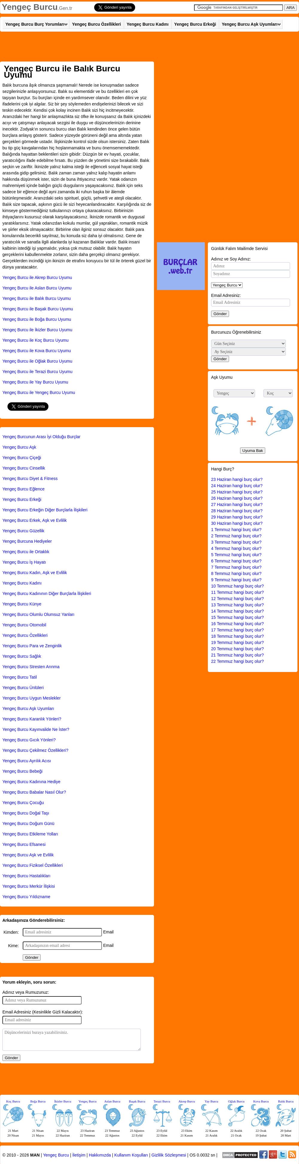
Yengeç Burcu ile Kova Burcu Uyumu (36, 350)
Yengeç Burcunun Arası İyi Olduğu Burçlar (41, 436)
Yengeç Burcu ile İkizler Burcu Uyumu (37, 329)
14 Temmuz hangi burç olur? (237, 611)
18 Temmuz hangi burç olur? (237, 636)
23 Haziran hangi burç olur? (237, 479)
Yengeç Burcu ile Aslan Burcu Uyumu (36, 288)
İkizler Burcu (62, 1101)
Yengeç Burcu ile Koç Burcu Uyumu (35, 340)
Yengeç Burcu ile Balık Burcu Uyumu (36, 298)
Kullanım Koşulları (131, 1155)
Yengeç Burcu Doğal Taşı (25, 813)
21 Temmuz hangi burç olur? (237, 655)
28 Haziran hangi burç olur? (237, 510)
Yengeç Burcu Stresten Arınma (31, 666)
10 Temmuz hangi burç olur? (237, 586)
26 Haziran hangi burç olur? (237, 498)
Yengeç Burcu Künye (21, 604)
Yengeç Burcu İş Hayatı (24, 562)
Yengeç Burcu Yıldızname (26, 896)
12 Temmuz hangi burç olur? (237, 598)
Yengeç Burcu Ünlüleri (23, 687)
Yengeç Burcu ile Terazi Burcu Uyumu (37, 371)
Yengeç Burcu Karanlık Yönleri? (31, 719)
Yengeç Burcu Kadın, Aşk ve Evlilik (34, 572)
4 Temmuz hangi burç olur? (236, 548)
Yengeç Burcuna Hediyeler (27, 541)
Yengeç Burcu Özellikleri (96, 24)
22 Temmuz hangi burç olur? (237, 661)
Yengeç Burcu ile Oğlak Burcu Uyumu (37, 361)
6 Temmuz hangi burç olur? (236, 561)
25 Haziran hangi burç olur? (237, 492)
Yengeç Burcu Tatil (19, 677)
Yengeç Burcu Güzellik (23, 530)
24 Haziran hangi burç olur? (237, 485)
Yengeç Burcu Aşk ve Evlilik (28, 854)
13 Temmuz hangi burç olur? (237, 604)
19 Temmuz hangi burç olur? (237, 642)
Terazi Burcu (162, 1101)
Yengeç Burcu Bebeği (22, 771)
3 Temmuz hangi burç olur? (236, 542)
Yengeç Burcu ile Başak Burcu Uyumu (37, 308)
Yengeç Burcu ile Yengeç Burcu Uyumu (38, 392)
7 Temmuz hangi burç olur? (236, 567)
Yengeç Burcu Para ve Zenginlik (32, 645)
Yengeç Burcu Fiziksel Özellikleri (32, 865)
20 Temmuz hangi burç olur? (237, 648)
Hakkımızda (100, 1155)
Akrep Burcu (187, 1101)
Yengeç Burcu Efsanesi (23, 844)
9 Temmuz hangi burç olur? (236, 579)
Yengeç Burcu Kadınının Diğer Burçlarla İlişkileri (46, 593)
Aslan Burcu (112, 1101)
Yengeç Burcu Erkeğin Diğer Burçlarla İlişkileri (44, 509)
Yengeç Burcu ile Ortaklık (25, 551)
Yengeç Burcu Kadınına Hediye (31, 781)
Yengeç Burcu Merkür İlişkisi (28, 886)
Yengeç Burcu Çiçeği (21, 457)
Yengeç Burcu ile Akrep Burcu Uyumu (37, 277)
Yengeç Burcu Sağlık (21, 656)
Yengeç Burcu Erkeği (195, 24)
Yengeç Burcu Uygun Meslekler (31, 698)
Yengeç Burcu (30, 7)
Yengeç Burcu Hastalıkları (26, 875)
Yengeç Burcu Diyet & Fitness (30, 478)
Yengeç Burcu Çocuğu (23, 802)
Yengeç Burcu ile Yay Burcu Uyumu (35, 382)
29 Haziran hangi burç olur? (237, 517)
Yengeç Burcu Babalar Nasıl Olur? (34, 792)
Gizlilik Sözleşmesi (169, 1155)
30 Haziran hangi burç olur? (237, 523)
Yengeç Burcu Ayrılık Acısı (26, 760)
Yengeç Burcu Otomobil (24, 624)
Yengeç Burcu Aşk (19, 447)
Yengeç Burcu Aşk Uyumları (249, 24)
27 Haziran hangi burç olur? (237, 504)
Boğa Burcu (37, 1101)
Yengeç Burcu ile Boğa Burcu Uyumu (36, 319)
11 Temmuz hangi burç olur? (237, 592)
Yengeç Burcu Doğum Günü (28, 823)
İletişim (79, 1155)
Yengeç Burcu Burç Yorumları (34, 24)
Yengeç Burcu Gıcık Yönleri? (29, 739)
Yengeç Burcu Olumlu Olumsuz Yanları (38, 614)
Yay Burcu (211, 1101)
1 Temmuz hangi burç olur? (236, 529)
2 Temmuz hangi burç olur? (236, 535)
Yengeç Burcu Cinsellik (23, 468)
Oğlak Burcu (236, 1101)
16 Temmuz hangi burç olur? (237, 623)
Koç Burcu (13, 1101)
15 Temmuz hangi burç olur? (237, 617)
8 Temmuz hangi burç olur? (236, 573)
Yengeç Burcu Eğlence (23, 489)
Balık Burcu (286, 1101)
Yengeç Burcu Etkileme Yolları (30, 834)
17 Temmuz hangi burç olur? (237, 630)
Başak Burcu (137, 1101)
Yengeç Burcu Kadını (148, 24)
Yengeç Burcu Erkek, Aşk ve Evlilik (34, 520)
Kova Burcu (261, 1101)
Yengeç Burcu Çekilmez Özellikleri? (35, 750)
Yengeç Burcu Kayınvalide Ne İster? (35, 729)
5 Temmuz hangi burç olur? (236, 554)
